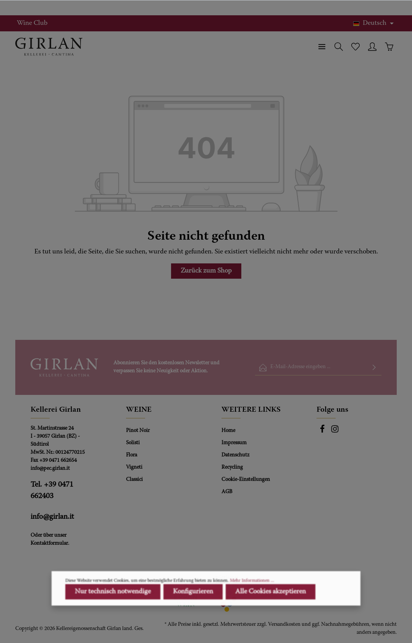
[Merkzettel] (355, 46)
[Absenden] (374, 367)
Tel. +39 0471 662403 (52, 490)
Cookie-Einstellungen (245, 479)
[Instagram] (335, 432)
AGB (226, 492)
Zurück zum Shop (206, 271)
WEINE (139, 410)
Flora (131, 455)
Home (228, 431)
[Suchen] (338, 46)
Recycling (232, 467)
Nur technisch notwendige (113, 618)
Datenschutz (235, 455)
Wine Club (32, 23)
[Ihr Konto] (372, 46)
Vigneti (134, 467)
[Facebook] (323, 432)
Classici (134, 479)
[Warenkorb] (389, 46)
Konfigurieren (193, 618)
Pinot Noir (138, 431)
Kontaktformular (49, 543)
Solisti (133, 443)
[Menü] (322, 46)
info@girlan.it (52, 517)
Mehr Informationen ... (252, 607)
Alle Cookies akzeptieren (270, 618)
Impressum (234, 443)
